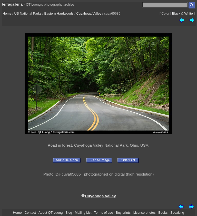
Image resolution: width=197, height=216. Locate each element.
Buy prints (123, 212)
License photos (144, 212)
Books (163, 212)
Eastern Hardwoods (59, 13)
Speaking (177, 212)
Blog (68, 212)
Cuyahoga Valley (88, 13)
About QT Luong (50, 212)
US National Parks (28, 13)
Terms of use (103, 212)
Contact (30, 212)
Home (7, 13)
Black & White (182, 13)
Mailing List (83, 212)
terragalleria (12, 4)
